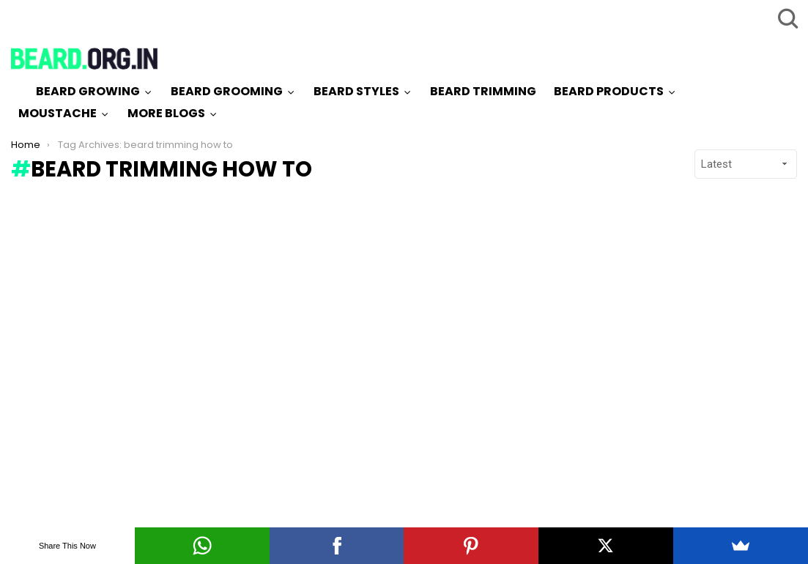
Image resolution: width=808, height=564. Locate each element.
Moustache (57, 113)
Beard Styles (356, 91)
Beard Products (609, 91)
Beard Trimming (483, 91)
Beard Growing (88, 91)
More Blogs (166, 113)
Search (786, 18)
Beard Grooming (227, 91)
